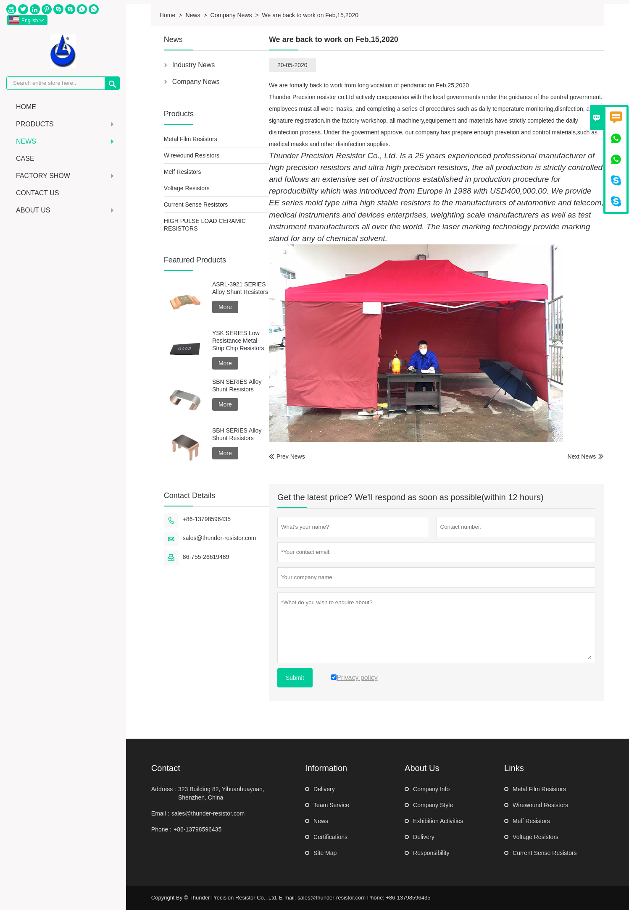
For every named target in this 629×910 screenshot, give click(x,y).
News (66, 141)
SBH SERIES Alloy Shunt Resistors (237, 434)
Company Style (433, 805)
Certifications (330, 837)
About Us (66, 210)
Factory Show (66, 175)
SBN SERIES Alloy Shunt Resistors (237, 385)
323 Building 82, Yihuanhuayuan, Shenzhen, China (221, 793)
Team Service (331, 805)
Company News (231, 15)
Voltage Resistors (187, 188)
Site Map (325, 853)
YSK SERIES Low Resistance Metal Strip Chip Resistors (238, 340)
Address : (163, 789)
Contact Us (37, 193)
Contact (165, 768)
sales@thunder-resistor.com (219, 538)
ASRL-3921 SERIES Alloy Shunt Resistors (240, 288)
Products (66, 124)
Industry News (193, 64)
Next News (581, 456)
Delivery (324, 789)
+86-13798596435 (207, 519)
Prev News (287, 456)
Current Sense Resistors (196, 204)
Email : (160, 813)
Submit (295, 677)
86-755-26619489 (206, 556)
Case (25, 158)
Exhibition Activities (438, 821)
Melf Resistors (182, 171)
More (225, 307)
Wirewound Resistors (191, 155)
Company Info (431, 789)
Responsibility (431, 853)
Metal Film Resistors (190, 139)
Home (26, 106)
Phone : (161, 829)
